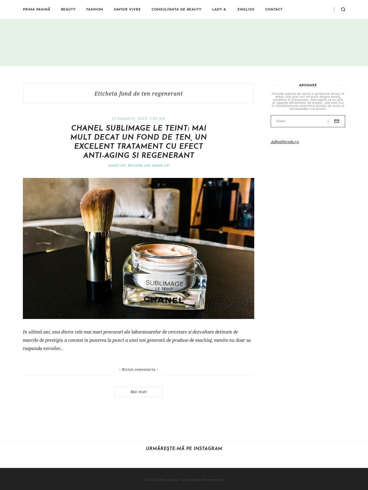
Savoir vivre (127, 9)
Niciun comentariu (138, 369)
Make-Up (116, 165)
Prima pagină (36, 9)
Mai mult (139, 391)
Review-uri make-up (148, 165)
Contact (274, 9)
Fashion (94, 9)
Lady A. (219, 9)
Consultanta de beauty (176, 9)
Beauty (68, 9)
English (245, 9)
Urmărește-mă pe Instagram (184, 449)
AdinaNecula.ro (285, 141)
